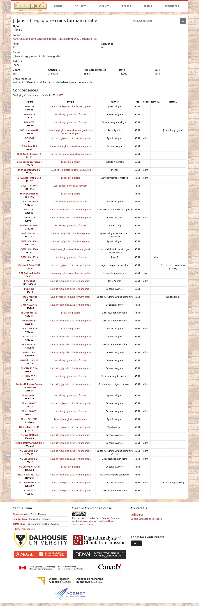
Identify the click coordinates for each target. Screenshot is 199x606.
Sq (14, 73)
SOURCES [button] (80, 6)
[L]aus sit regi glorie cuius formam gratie (70, 169)
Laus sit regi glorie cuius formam (70, 114)
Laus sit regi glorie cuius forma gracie (70, 233)
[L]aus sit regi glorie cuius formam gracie (70, 146)
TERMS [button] (148, 6)
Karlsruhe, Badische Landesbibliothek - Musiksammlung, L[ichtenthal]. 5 (55, 38)
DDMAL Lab (19, 523)
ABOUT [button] (58, 6)
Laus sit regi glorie (70, 161)
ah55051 (53, 73)
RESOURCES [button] (172, 6)
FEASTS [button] (126, 6)
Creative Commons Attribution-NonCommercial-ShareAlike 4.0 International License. (96, 521)
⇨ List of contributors (24, 528)
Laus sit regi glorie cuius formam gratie (70, 106)
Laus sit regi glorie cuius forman (70, 419)
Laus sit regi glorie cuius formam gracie (70, 209)
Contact (137, 514)
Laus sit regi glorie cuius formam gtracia (70, 249)
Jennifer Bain (20, 518)
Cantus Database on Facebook (146, 518)
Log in (136, 543)
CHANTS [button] (104, 6)
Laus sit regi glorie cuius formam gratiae (70, 272)
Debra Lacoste (20, 513)
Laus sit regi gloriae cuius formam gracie (70, 153)
